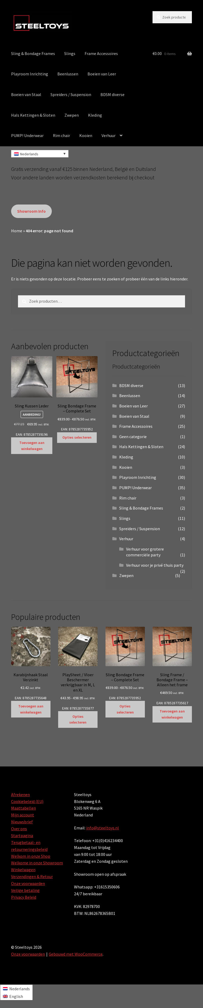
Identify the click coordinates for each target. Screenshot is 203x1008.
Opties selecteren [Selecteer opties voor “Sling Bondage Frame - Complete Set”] (76, 437)
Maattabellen (23, 808)
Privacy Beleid (23, 897)
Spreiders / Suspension (70, 94)
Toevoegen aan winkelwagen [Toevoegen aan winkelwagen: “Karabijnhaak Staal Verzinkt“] (30, 709)
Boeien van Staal (26, 94)
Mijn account (22, 815)
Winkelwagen (23, 869)
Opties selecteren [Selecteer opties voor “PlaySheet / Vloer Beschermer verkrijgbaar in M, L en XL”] (77, 719)
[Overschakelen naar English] (16, 996)
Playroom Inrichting (29, 73)
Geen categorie (133, 436)
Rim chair (61, 135)
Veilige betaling (25, 890)
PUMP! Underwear (27, 135)
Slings (69, 53)
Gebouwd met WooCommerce (76, 954)
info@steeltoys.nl (102, 827)
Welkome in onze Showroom (37, 862)
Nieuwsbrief (22, 821)
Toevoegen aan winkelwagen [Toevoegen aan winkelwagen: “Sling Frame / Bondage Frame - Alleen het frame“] (172, 714)
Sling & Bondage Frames (33, 53)
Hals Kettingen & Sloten (33, 115)
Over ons (19, 828)
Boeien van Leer (101, 73)
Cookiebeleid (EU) (27, 801)
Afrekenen (20, 794)
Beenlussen (67, 73)
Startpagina (22, 835)
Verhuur (109, 135)
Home (16, 230)
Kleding (95, 115)
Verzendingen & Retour (32, 876)
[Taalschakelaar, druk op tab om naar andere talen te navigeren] (39, 153)
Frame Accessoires (101, 53)
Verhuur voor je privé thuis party (154, 565)
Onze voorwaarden (28, 883)
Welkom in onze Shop (30, 856)
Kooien (85, 135)
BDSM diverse (112, 94)
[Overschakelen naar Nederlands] (16, 988)
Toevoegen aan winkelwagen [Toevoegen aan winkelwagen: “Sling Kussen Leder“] (31, 445)
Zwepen (71, 115)
